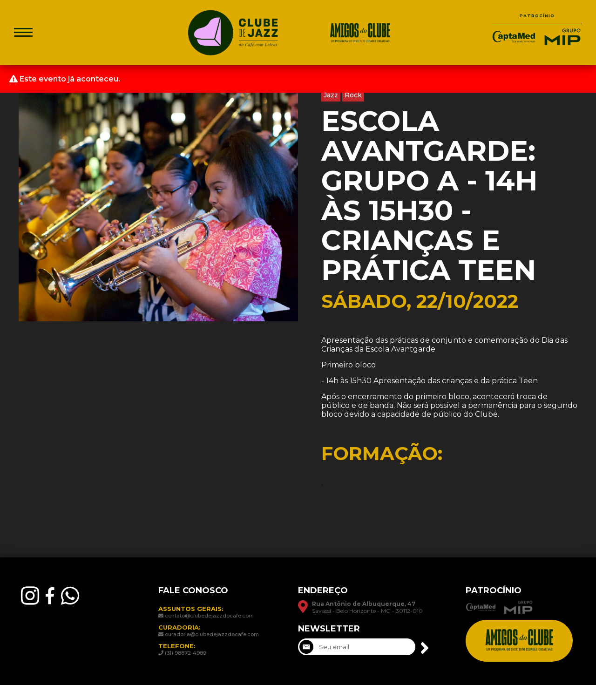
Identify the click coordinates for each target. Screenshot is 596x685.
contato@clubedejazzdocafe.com (209, 615)
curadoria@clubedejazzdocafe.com (212, 634)
